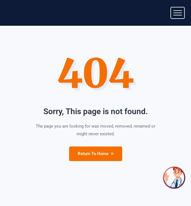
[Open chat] (174, 178)
